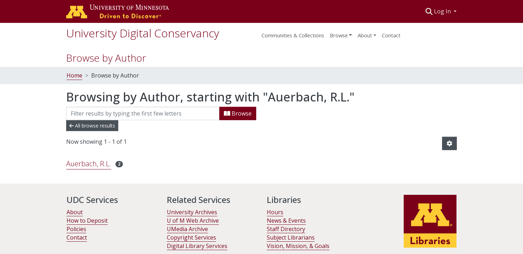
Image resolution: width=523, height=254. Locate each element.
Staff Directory (286, 229)
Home (74, 75)
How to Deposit (87, 220)
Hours (275, 212)
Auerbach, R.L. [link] (88, 163)
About (75, 212)
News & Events (286, 220)
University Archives (192, 212)
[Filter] (143, 113)
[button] (429, 11)
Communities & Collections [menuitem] (293, 35)
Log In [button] (443, 11)
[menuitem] (341, 33)
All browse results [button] (92, 125)
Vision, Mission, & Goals (298, 246)
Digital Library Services (197, 246)
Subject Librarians (291, 237)
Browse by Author (106, 57)
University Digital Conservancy (142, 33)
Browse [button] (339, 35)
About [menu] (365, 35)
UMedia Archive (187, 229)
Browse (238, 113)
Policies (76, 229)
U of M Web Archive (193, 220)
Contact (391, 35)
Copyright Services (191, 237)
